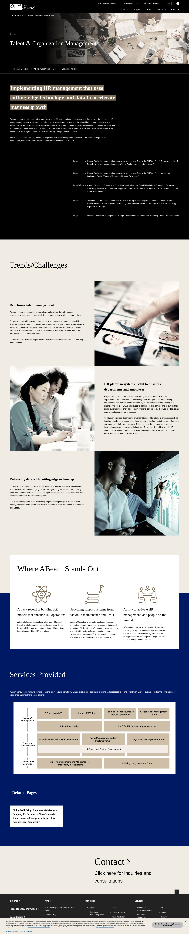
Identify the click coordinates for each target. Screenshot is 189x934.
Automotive (91, 908)
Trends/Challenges (20, 69)
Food (114, 908)
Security (164, 917)
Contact (168, 3)
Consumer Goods (118, 912)
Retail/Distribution (118, 917)
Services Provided (69, 69)
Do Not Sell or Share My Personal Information (167, 925)
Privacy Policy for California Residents (19, 931)
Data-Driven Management (141, 916)
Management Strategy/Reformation (144, 909)
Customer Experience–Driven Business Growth (60, 909)
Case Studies (128, 3)
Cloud (163, 912)
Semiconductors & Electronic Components (95, 913)
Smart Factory (50, 915)
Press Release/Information (108, 3)
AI (162, 908)
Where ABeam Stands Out (45, 69)
